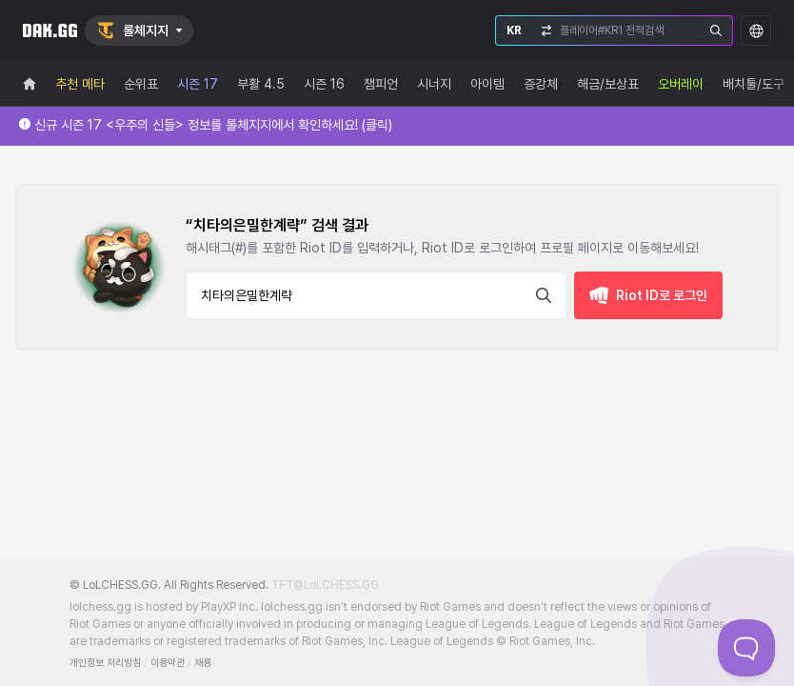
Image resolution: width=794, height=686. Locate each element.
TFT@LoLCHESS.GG (325, 585)
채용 (202, 662)
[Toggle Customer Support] (746, 647)
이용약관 (167, 662)
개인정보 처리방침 (105, 662)
